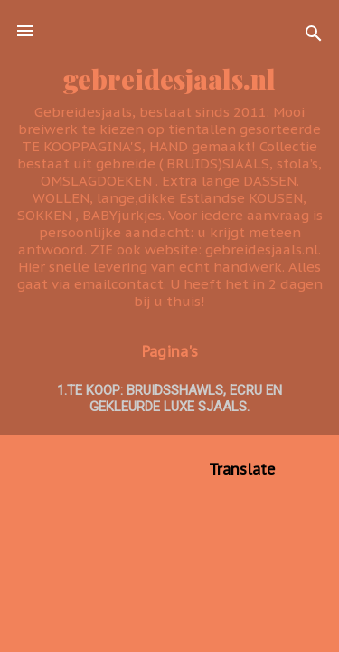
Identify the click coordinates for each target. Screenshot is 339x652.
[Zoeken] (314, 36)
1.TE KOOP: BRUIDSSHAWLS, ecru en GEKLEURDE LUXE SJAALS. (169, 398)
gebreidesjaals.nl (169, 78)
